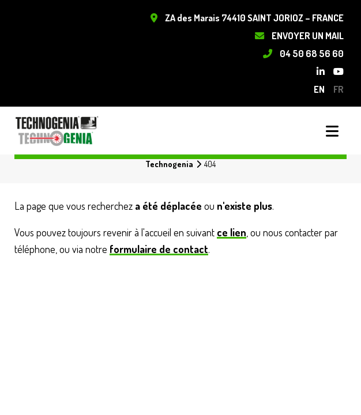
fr (338, 89)
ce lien (231, 232)
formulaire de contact (159, 249)
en (319, 89)
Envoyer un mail (308, 35)
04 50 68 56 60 (312, 53)
